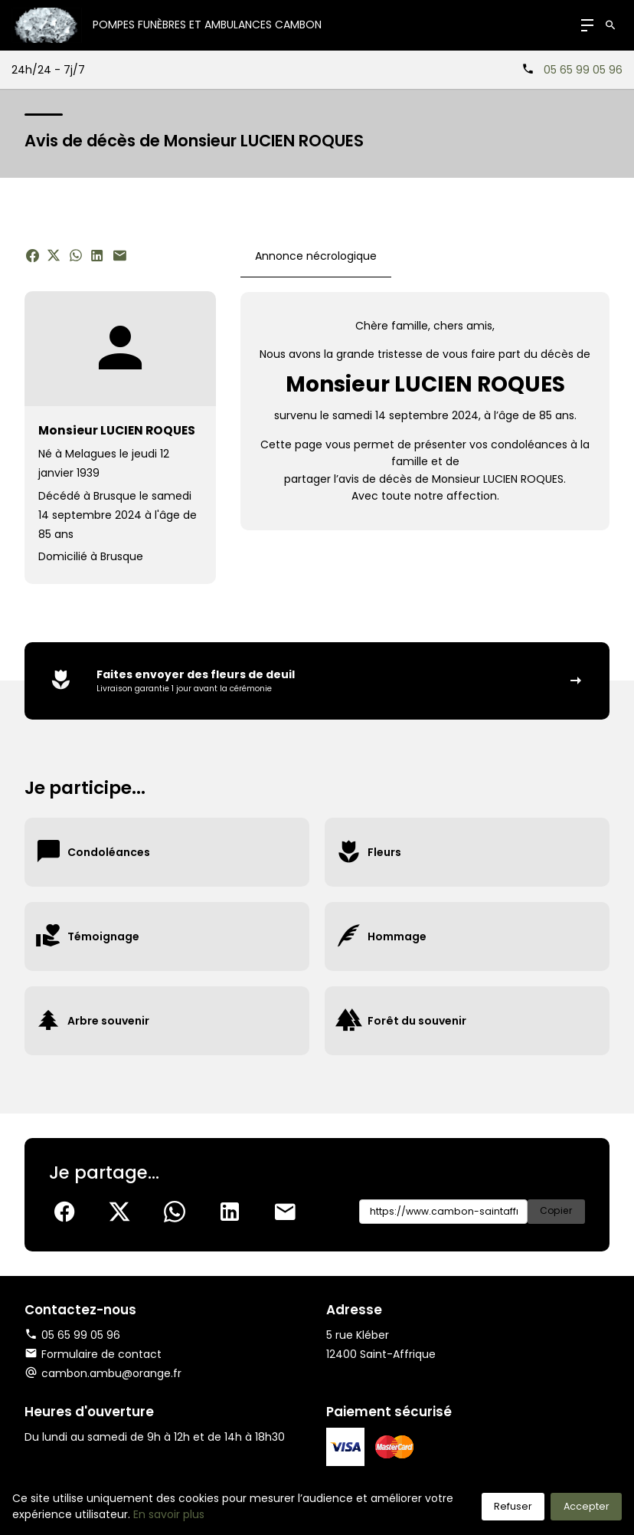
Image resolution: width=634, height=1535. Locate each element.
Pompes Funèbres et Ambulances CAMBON (207, 24)
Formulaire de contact (93, 1354)
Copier (556, 1211)
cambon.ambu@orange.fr (111, 1373)
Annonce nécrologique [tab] (316, 256)
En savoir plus (168, 1514)
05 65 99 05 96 (583, 69)
